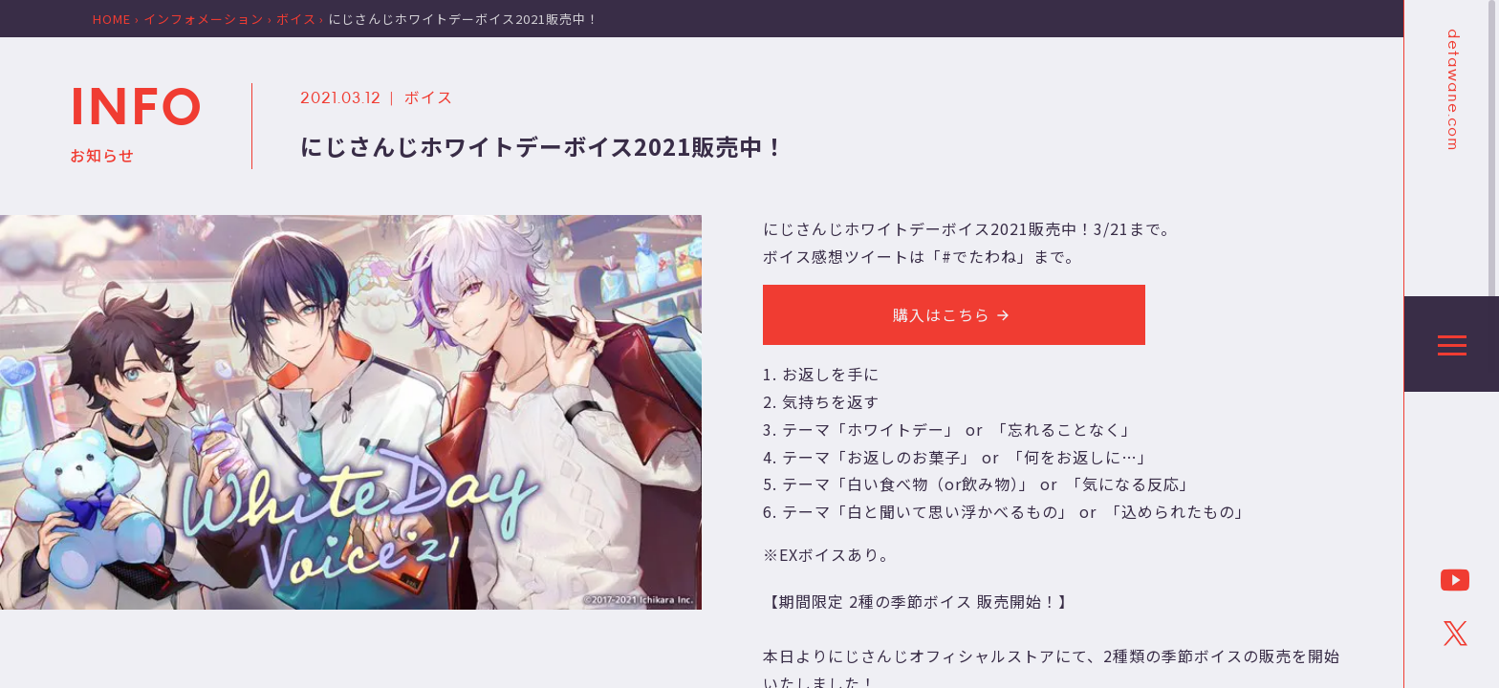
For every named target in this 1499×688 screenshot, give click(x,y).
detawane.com (1452, 90)
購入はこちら (954, 314)
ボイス (428, 96)
